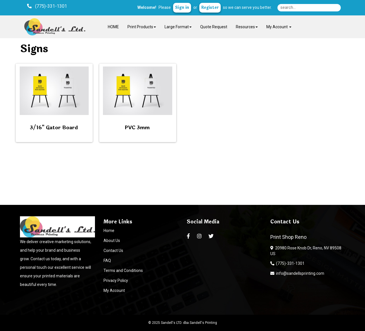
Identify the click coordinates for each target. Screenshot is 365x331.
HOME (113, 27)
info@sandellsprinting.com (297, 273)
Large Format (178, 27)
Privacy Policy (116, 280)
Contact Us (113, 250)
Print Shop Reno (288, 237)
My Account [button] (278, 27)
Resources (247, 27)
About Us (112, 240)
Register (210, 8)
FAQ (107, 260)
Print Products (141, 27)
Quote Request (213, 27)
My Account (114, 290)
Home (109, 230)
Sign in (182, 8)
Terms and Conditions (123, 270)
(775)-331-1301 (287, 263)
